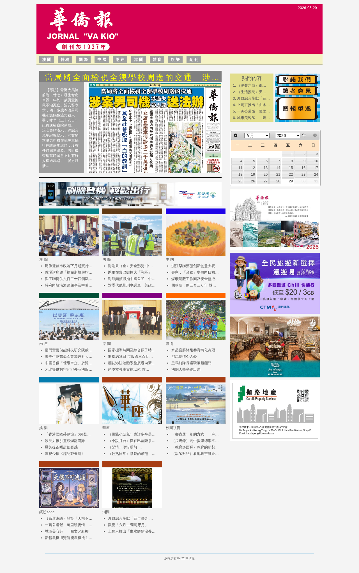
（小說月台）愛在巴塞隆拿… (131, 441)
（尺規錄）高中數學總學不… (195, 441)
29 (291, 181)
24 (316, 174)
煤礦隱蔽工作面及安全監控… (195, 279)
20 (266, 174)
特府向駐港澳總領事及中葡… (68, 285)
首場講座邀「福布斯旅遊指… (68, 272)
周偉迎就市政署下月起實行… (68, 266)
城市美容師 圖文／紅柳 (67, 531)
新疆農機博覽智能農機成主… (68, 538)
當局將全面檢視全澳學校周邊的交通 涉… (133, 77)
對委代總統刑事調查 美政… (131, 285)
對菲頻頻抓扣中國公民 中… (131, 279)
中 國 (101, 59)
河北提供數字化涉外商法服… (68, 369)
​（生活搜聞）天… (251, 92)
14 (278, 168)
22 (291, 174)
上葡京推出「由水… (253, 105)
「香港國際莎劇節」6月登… (68, 434)
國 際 (83, 59)
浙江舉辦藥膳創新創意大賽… (195, 266)
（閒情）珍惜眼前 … (125, 447)
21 (278, 174)
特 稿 (65, 59)
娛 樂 (175, 59)
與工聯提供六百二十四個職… (68, 279)
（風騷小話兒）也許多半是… (131, 434)
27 (266, 181)
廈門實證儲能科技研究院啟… (68, 350)
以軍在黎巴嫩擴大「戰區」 (130, 272)
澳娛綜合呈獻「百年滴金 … (130, 518)
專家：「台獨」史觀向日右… (195, 272)
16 (304, 168)
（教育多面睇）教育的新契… (195, 447)
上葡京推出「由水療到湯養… (131, 531)
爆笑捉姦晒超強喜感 (61, 447)
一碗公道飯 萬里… (253, 111)
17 (316, 168)
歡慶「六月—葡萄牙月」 (128, 525)
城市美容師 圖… (253, 118)
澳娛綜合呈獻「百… (253, 98)
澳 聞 (46, 59)
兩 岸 (120, 59)
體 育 (157, 59)
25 (240, 181)
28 (278, 181)
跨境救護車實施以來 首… (128, 369)
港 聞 (138, 59)
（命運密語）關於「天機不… (68, 518)
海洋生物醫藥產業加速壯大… (68, 356)
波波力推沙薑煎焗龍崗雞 (65, 441)
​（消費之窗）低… (251, 85)
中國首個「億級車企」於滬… (68, 363)
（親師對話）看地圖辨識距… (195, 453)
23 (304, 174)
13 (266, 168)
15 (291, 168)
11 (240, 168)
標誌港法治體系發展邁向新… (131, 363)
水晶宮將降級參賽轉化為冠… (195, 350)
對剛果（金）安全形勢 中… (130, 266)
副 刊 (193, 59)
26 (253, 181)
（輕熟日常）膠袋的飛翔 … (131, 453)
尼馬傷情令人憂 (184, 356)
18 (240, 174)
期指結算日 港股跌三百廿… (130, 356)
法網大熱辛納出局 (186, 369)
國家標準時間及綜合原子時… (131, 350)
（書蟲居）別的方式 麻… (195, 434)
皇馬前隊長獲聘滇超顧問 (191, 363)
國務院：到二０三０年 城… (193, 285)
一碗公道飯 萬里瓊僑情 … (68, 525)
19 (253, 174)
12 (253, 168)
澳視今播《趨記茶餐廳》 (65, 453)
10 (316, 161)
